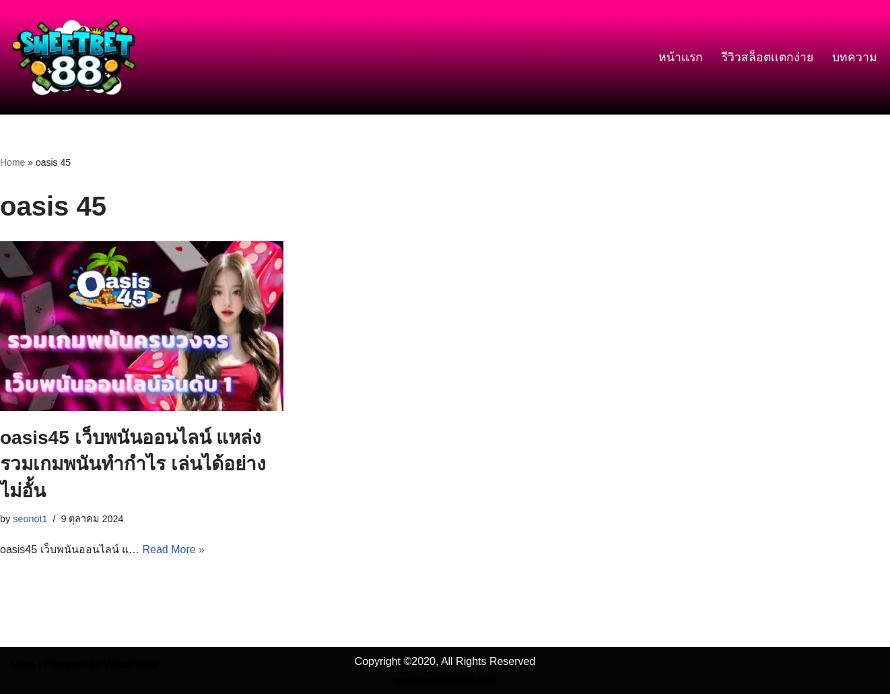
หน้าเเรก (680, 57)
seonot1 (30, 518)
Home (12, 162)
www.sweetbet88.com (445, 679)
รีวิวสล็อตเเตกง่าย (767, 57)
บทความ (854, 57)
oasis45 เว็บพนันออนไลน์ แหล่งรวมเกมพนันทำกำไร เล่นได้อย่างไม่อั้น (133, 464)
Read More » (173, 549)
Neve (22, 664)
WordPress (130, 664)
